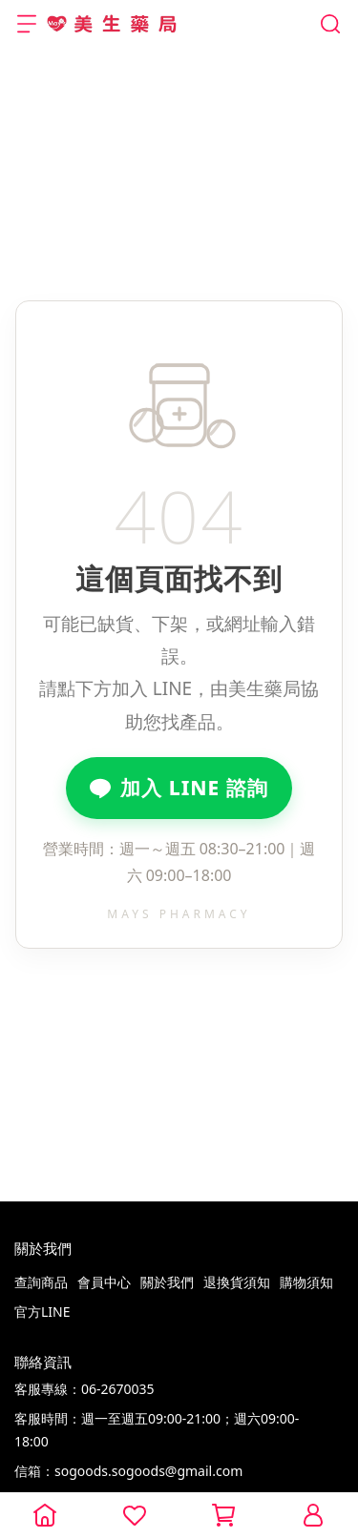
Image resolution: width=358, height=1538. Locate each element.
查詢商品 (41, 1282)
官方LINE (42, 1311)
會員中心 (104, 1282)
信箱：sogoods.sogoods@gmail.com (128, 1471)
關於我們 (167, 1282)
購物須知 (306, 1282)
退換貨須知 (236, 1282)
